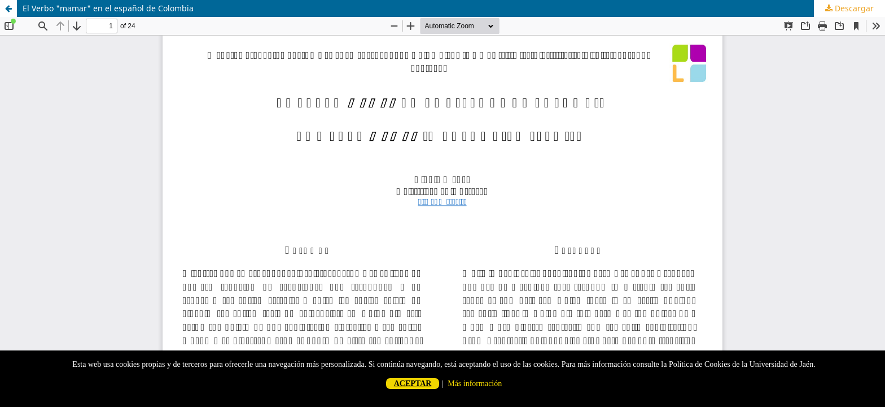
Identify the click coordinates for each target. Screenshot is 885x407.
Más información (475, 383)
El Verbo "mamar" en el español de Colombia (108, 8)
